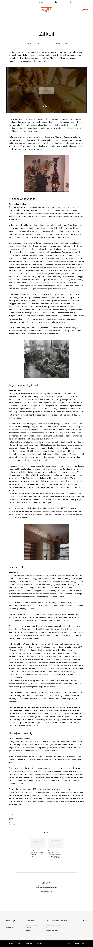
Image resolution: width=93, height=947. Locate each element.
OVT (47, 927)
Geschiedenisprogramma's (56, 921)
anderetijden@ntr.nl (46, 891)
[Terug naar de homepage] (46, 10)
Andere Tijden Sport (52, 930)
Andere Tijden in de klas (53, 925)
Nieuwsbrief (9, 927)
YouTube (39, 943)
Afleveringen (9, 925)
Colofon (28, 930)
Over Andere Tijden (31, 925)
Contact (28, 927)
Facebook (10, 943)
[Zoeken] (82, 10)
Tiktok (19, 943)
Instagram (29, 943)
